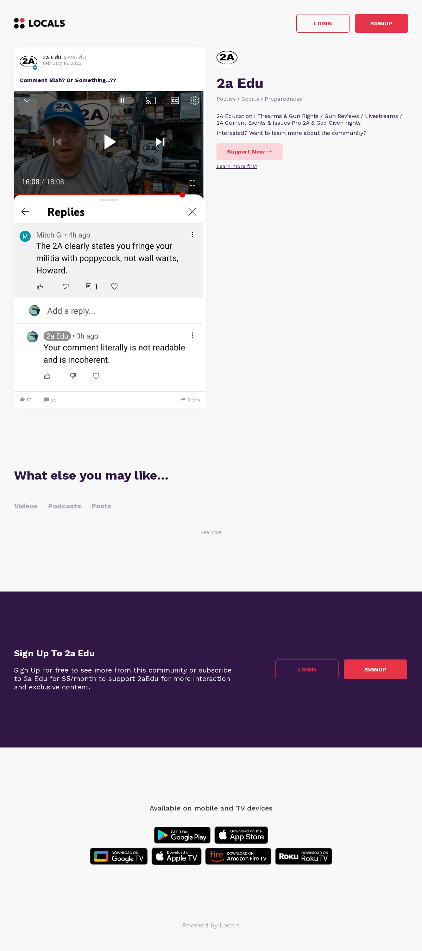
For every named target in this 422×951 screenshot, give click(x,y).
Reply (190, 400)
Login (308, 24)
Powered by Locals (211, 926)
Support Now (249, 152)
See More (211, 533)
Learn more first (236, 167)
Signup (376, 24)
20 (50, 401)
